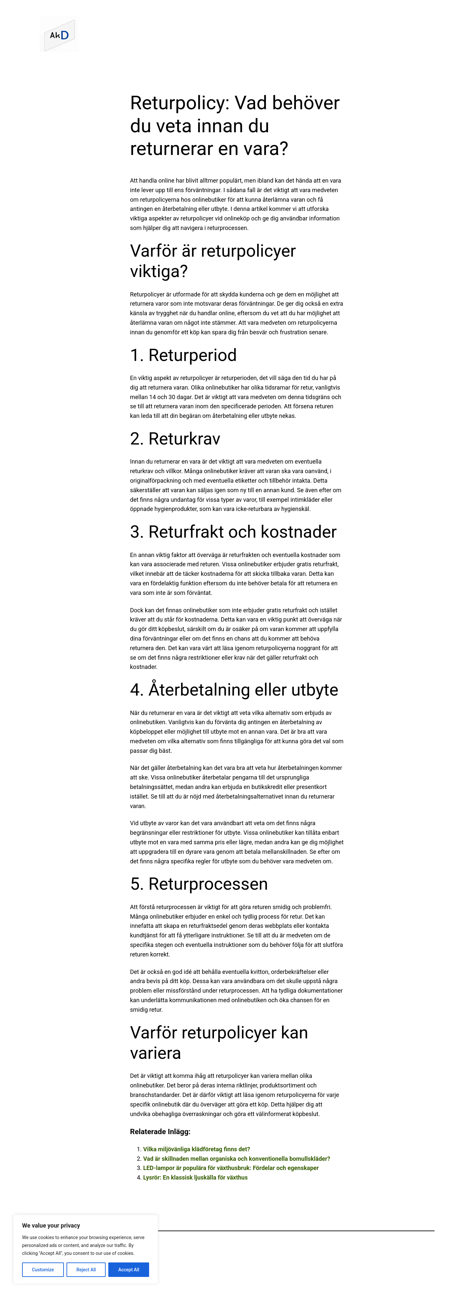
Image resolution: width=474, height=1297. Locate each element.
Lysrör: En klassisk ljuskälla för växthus (195, 1177)
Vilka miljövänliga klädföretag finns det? (196, 1149)
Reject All (86, 1269)
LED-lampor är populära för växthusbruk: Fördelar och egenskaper (231, 1167)
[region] (85, 1249)
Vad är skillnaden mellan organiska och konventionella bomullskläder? (236, 1158)
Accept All (128, 1269)
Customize (43, 1269)
